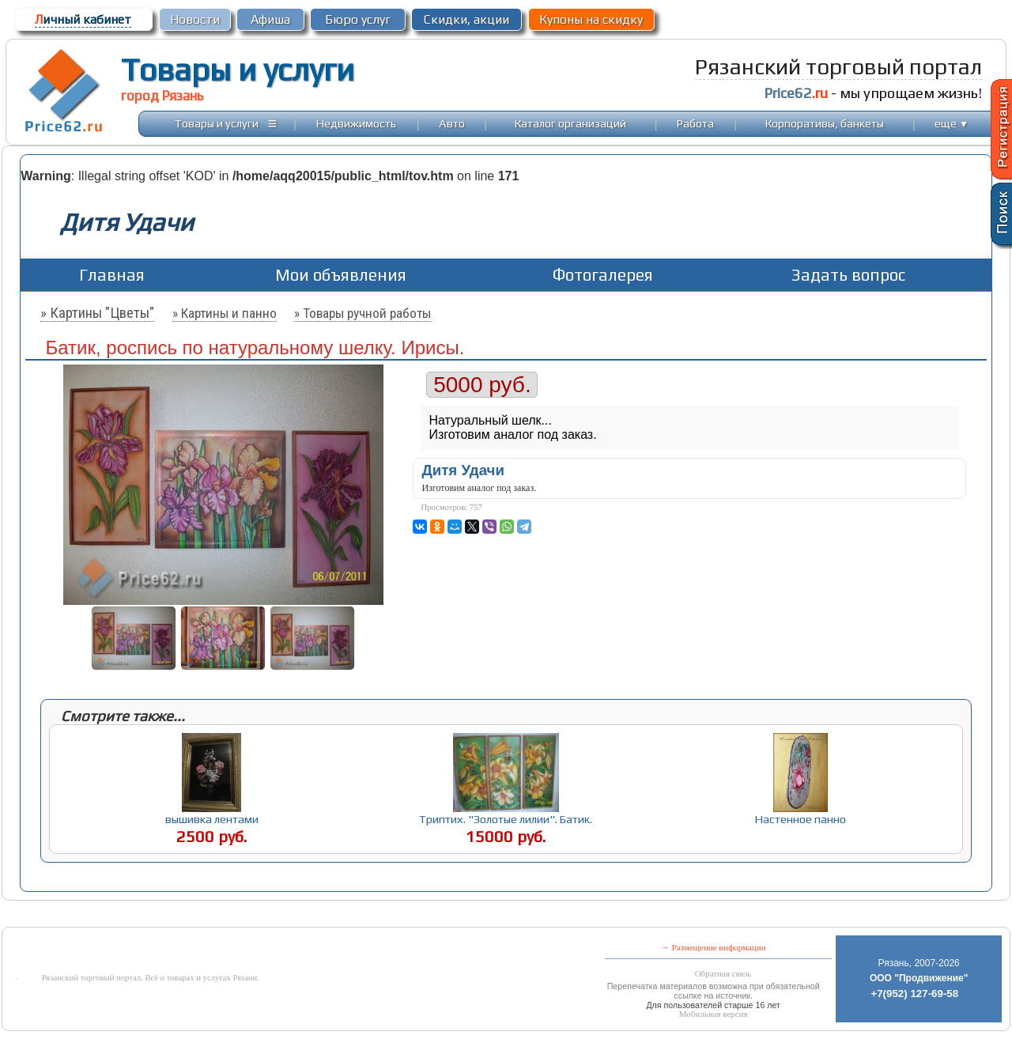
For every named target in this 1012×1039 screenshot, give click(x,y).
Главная (112, 275)
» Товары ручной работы (362, 313)
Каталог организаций (570, 123)
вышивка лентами (212, 819)
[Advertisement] (384, 915)
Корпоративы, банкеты (824, 123)
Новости (195, 19)
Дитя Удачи (462, 470)
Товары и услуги (237, 69)
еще (952, 123)
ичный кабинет (83, 19)
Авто (452, 123)
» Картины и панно (224, 313)
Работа (695, 123)
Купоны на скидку (591, 19)
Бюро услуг (358, 19)
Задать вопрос (848, 275)
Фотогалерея (603, 275)
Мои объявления (340, 275)
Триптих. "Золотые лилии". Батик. (505, 819)
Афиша (270, 19)
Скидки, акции (466, 19)
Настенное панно (800, 819)
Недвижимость (356, 123)
